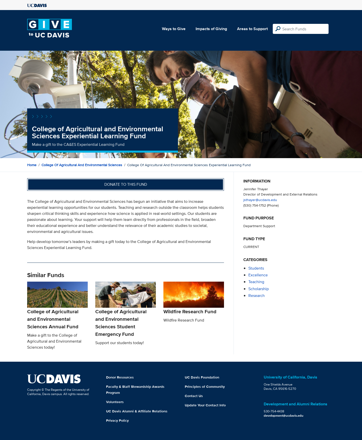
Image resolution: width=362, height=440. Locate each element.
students (256, 268)
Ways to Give (174, 29)
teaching (256, 282)
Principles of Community (205, 386)
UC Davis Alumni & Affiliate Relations (136, 411)
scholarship (258, 289)
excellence (258, 275)
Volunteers (115, 401)
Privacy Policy (117, 420)
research (256, 295)
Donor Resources (120, 377)
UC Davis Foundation (202, 377)
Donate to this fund (125, 184)
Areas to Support (252, 29)
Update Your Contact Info (205, 405)
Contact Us (194, 395)
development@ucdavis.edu (283, 415)
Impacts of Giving (211, 29)
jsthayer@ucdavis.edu (260, 199)
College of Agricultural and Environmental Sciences (81, 164)
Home (31, 164)
